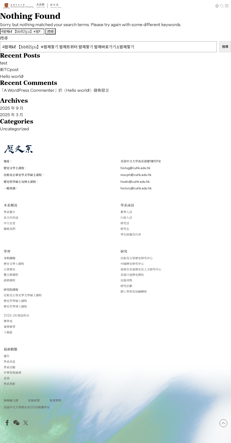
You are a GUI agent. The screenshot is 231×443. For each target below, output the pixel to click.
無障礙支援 (11, 400)
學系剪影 (9, 384)
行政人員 (126, 217)
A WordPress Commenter (29, 90)
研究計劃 (126, 286)
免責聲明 (55, 400)
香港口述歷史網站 (132, 275)
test (3, 62)
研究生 (125, 229)
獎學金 (8, 321)
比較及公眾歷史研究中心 (137, 258)
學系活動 (9, 367)
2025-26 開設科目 (16, 315)
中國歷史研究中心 (132, 264)
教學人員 (126, 212)
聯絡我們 (9, 229)
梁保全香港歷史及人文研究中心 (141, 269)
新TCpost (9, 69)
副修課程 (9, 280)
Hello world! (11, 76)
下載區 (8, 332)
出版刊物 (126, 280)
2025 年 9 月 (11, 108)
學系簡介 (9, 212)
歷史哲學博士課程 (15, 306)
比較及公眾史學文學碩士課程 (23, 295)
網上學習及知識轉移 (134, 291)
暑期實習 (9, 327)
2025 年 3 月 (11, 114)
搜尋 (4, 38)
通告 (7, 356)
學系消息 (9, 361)
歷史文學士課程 (14, 264)
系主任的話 (11, 217)
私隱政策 (34, 400)
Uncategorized (14, 128)
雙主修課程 (11, 275)
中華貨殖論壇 (12, 372)
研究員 (125, 223)
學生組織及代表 (131, 234)
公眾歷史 (9, 269)
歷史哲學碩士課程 (15, 301)
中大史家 (9, 223)
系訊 (7, 378)
